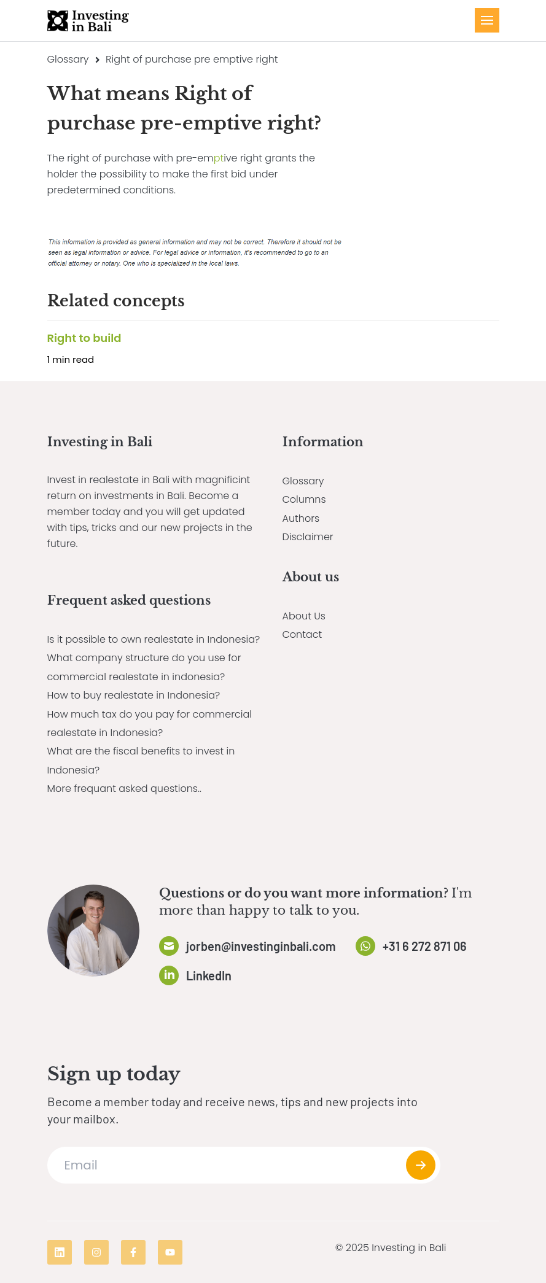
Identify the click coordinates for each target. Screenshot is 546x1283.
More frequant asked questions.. (124, 788)
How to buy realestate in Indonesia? (133, 695)
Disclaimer (308, 537)
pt (219, 158)
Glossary (68, 59)
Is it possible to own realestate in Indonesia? (153, 639)
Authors (301, 518)
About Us (304, 616)
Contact (302, 634)
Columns (304, 499)
